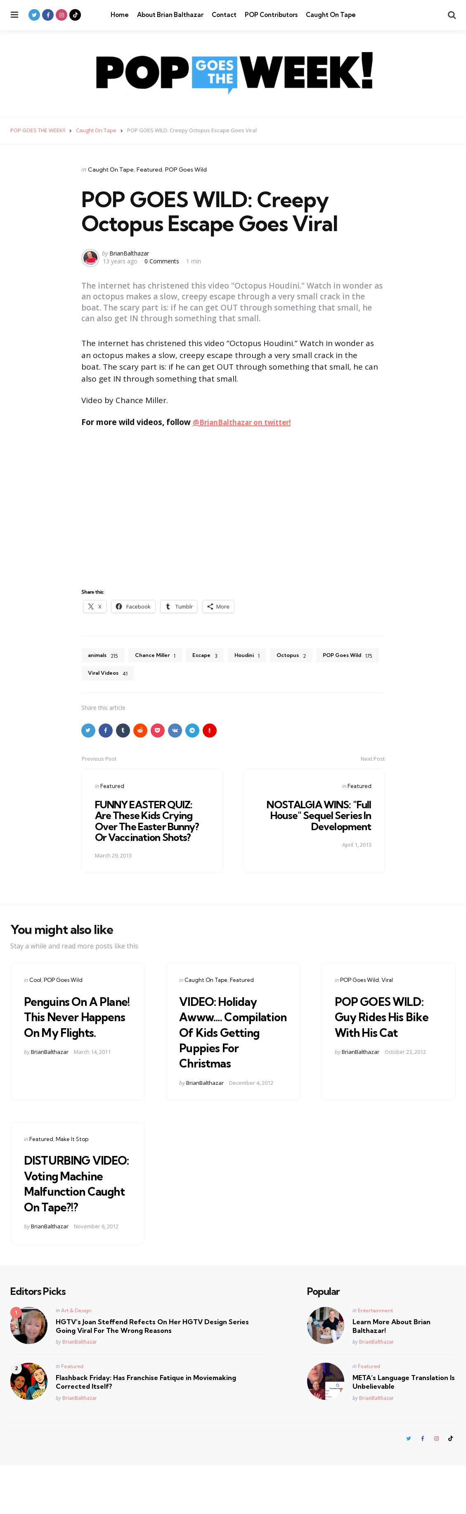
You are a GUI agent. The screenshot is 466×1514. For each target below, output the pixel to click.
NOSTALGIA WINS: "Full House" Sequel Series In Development (317, 817)
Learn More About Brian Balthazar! (391, 1374)
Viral (387, 981)
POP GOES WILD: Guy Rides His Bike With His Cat (379, 1025)
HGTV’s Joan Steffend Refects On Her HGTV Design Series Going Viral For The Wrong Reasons (152, 1374)
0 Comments (162, 261)
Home (120, 15)
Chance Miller (160, 656)
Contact (224, 15)
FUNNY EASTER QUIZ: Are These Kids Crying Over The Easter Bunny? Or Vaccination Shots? (148, 822)
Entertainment (375, 1358)
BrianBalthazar (129, 253)
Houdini (258, 656)
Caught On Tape (331, 15)
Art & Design (76, 1358)
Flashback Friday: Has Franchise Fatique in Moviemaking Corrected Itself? (146, 1430)
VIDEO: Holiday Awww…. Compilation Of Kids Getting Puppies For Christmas (229, 1041)
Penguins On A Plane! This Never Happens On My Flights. (74, 1025)
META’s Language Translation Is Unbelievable (403, 1430)
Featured (149, 169)
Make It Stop (72, 1156)
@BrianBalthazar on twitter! (247, 421)
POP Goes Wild (186, 169)
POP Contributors (271, 15)
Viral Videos (182, 675)
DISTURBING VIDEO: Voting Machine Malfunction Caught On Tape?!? (71, 1215)
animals (104, 656)
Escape (213, 656)
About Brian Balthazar (170, 15)
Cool (35, 981)
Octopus (305, 656)
